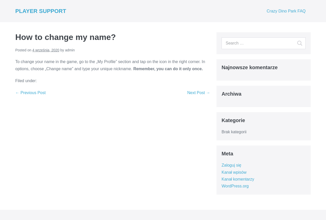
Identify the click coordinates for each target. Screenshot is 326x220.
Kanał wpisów (234, 172)
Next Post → (198, 93)
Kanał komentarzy (238, 179)
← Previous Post (30, 93)
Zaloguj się (231, 165)
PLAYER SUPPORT (40, 11)
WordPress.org (235, 186)
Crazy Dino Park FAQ (286, 11)
